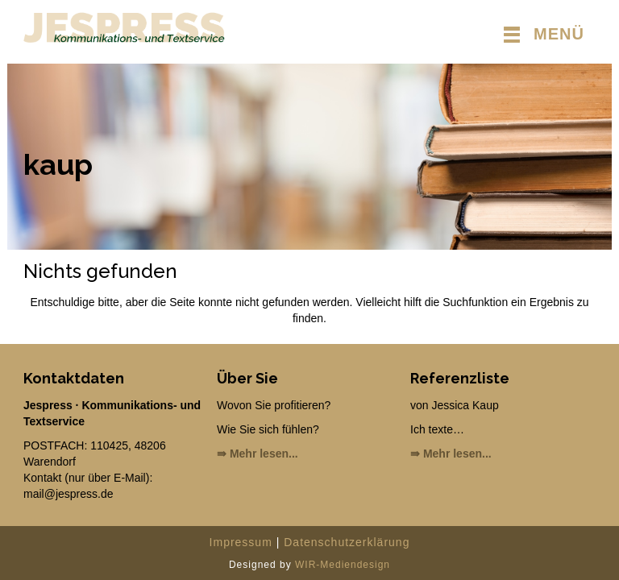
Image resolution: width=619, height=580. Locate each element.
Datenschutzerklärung (346, 542)
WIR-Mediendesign (342, 564)
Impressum (241, 542)
